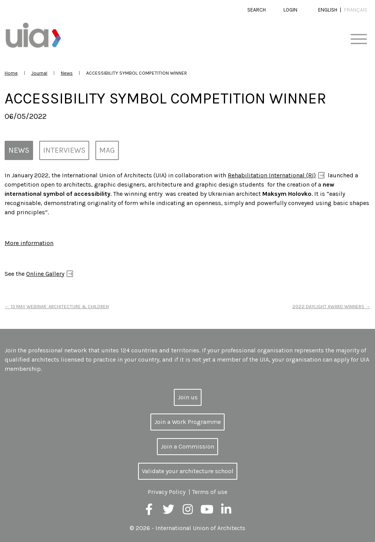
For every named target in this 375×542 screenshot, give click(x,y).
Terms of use (209, 491)
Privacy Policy (166, 491)
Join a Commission (187, 446)
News (67, 73)
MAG (107, 150)
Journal (39, 73)
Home (11, 73)
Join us (188, 397)
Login (290, 10)
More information (29, 243)
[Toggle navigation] (358, 39)
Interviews (64, 150)
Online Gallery (45, 273)
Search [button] (256, 10)
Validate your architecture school (187, 471)
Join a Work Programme (187, 421)
